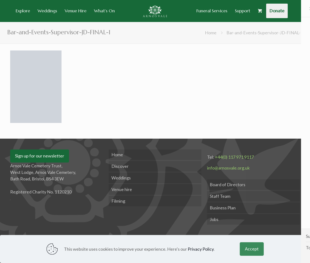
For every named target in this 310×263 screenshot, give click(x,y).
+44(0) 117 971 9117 (234, 157)
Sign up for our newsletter (39, 155)
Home (211, 32)
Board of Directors (227, 184)
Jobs (214, 219)
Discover (120, 166)
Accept (252, 248)
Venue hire (121, 189)
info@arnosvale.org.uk (228, 168)
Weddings (121, 177)
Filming (118, 201)
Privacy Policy (201, 249)
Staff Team (220, 196)
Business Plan (223, 207)
